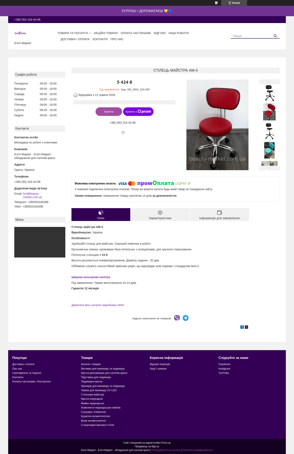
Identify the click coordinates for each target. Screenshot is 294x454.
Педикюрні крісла (91, 381)
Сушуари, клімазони (93, 411)
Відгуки (159, 33)
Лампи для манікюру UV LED (99, 390)
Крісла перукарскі (92, 398)
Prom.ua (166, 442)
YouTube (223, 372)
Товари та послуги (73, 33)
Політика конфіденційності (198, 450)
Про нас (117, 39)
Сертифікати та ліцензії (26, 372)
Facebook (224, 364)
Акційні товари (106, 33)
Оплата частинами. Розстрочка (31, 381)
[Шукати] (275, 36)
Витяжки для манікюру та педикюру (103, 368)
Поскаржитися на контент (166, 450)
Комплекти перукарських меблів (100, 407)
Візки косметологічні (93, 420)
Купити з (138, 111)
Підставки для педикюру (96, 377)
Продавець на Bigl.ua (147, 446)
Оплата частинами (136, 33)
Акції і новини (158, 368)
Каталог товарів (90, 364)
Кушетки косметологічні (95, 416)
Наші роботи (179, 33)
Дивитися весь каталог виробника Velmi (97, 305)
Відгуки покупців (160, 364)
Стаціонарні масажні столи (97, 424)
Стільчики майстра (92, 394)
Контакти (100, 39)
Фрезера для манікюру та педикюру (103, 385)
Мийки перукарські (92, 403)
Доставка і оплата (75, 39)
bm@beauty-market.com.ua (32, 195)
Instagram (224, 368)
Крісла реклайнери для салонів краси (104, 372)
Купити (109, 111)
